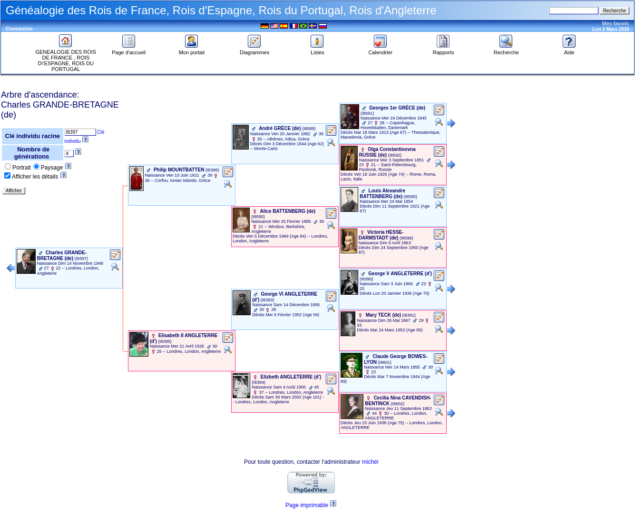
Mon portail (192, 50)
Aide (569, 50)
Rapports (443, 50)
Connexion (19, 28)
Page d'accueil (129, 50)
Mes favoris (615, 23)
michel (370, 462)
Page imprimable (306, 505)
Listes (317, 50)
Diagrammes (254, 50)
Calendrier (380, 50)
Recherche (506, 50)
